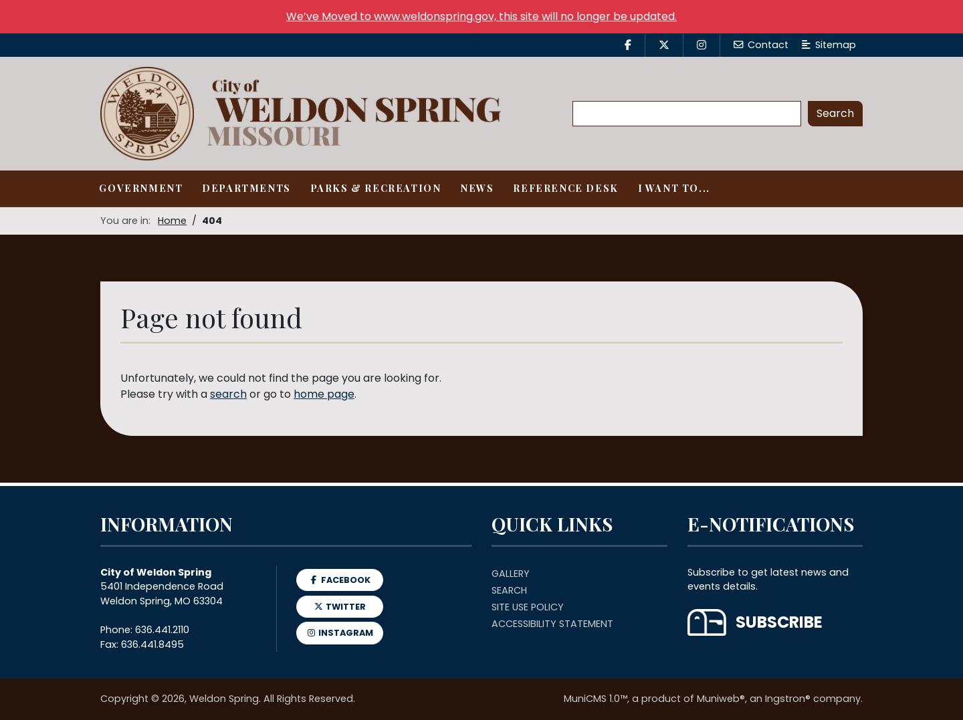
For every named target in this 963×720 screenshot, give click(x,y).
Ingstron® (788, 698)
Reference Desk (565, 188)
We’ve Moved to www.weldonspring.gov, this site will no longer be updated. (481, 16)
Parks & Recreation (375, 188)
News (477, 188)
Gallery (511, 573)
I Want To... (674, 188)
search (228, 394)
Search (509, 590)
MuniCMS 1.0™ (595, 698)
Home (172, 220)
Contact (761, 44)
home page (324, 394)
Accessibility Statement (552, 623)
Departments (246, 188)
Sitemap (829, 44)
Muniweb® (721, 698)
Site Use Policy (528, 607)
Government (141, 188)
